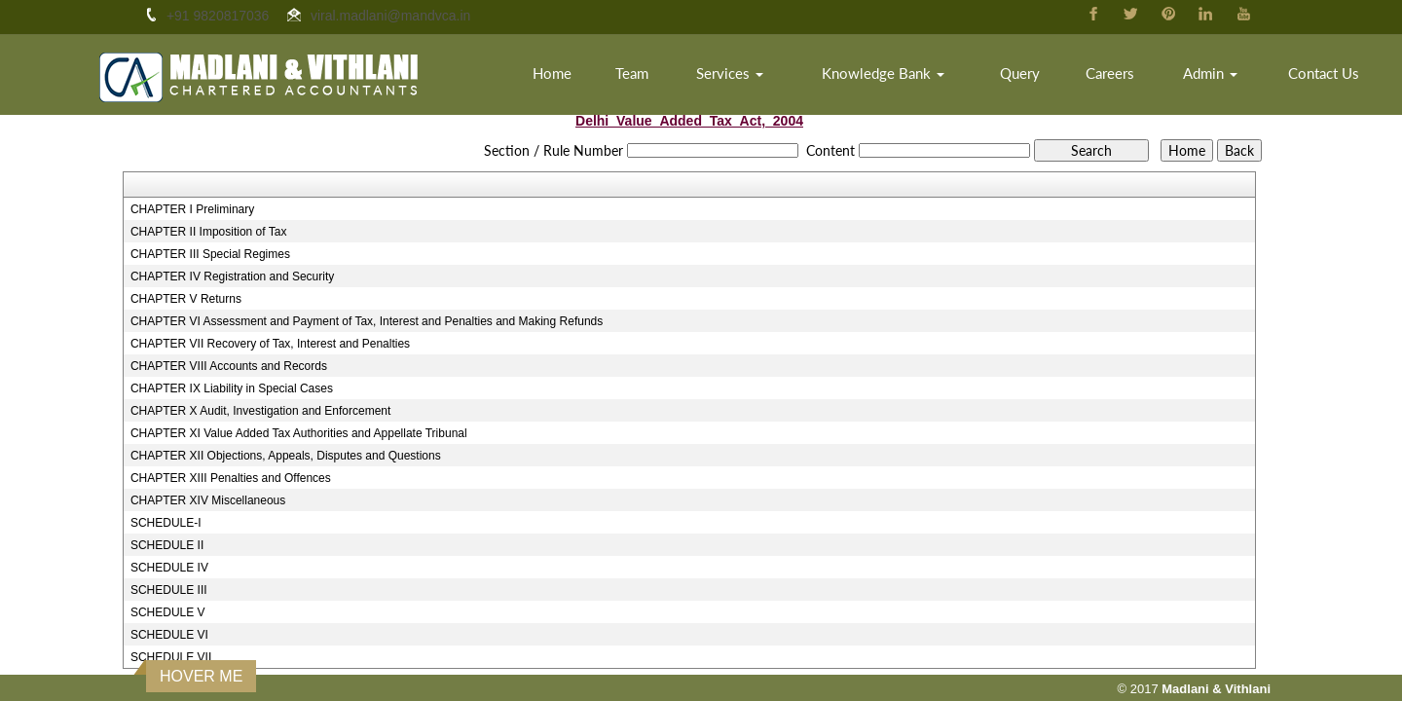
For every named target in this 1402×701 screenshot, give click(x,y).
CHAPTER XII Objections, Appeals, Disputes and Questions (285, 455)
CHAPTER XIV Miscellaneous (207, 500)
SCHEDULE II (166, 545)
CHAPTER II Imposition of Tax (208, 232)
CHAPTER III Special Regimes (210, 254)
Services (729, 73)
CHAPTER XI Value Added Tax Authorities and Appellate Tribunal (298, 433)
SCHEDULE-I (166, 523)
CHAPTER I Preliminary (192, 209)
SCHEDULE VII (170, 657)
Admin (1210, 73)
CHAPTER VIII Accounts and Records (228, 366)
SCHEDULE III (168, 590)
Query (1020, 73)
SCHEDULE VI (169, 635)
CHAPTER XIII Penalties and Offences (230, 478)
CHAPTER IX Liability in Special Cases (231, 388)
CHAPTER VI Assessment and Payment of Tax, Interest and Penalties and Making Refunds (366, 321)
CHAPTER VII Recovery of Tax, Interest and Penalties (270, 343)
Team (631, 73)
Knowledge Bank (883, 73)
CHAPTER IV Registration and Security (232, 276)
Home (552, 73)
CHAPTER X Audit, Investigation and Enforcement (260, 411)
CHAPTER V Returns (185, 299)
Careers (1110, 73)
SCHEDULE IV (169, 567)
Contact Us (1323, 73)
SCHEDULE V (167, 612)
